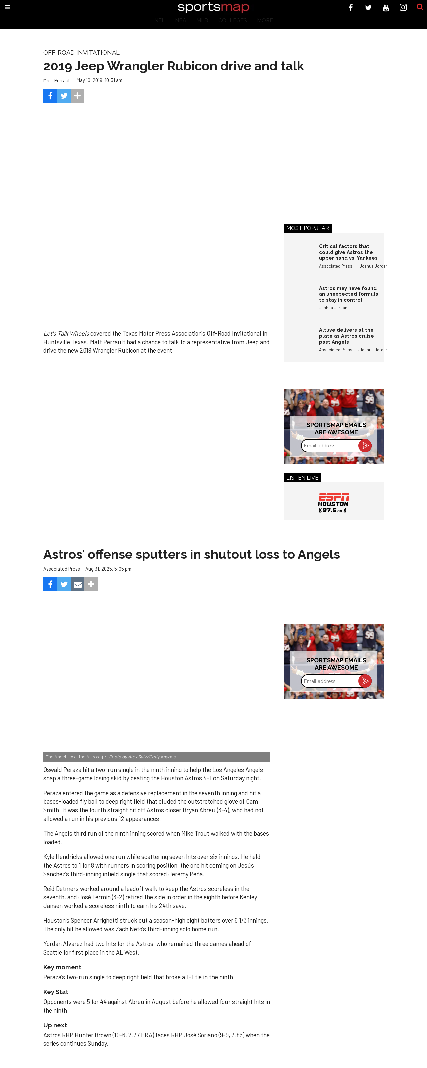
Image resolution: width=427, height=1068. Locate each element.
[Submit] (420, 7)
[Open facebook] (351, 7)
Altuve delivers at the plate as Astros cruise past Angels (346, 335)
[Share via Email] (77, 584)
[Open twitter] (368, 7)
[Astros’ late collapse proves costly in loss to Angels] (156, 686)
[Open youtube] (386, 7)
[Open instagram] (403, 7)
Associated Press (335, 266)
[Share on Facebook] (50, 96)
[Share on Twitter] (64, 96)
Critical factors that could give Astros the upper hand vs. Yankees (348, 252)
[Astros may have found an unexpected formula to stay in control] (298, 299)
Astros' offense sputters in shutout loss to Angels (191, 554)
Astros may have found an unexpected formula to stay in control (348, 294)
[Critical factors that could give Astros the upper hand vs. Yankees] (298, 257)
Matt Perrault (57, 80)
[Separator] (77, 96)
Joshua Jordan (374, 266)
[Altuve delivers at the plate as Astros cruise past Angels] (298, 341)
